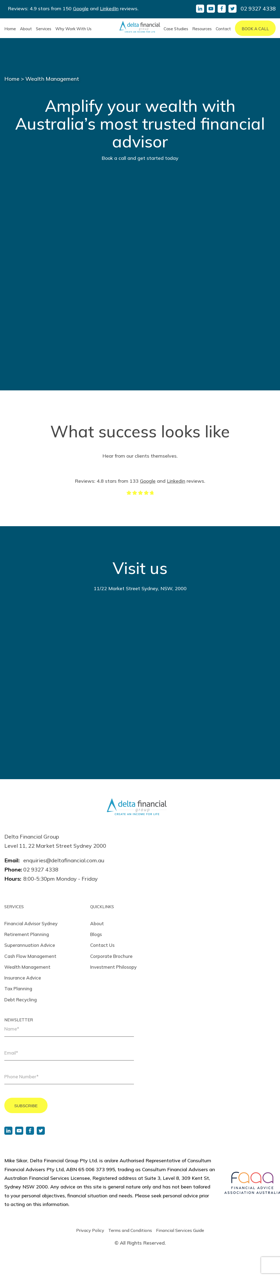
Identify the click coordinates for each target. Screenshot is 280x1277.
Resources (202, 28)
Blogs (96, 934)
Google (81, 8)
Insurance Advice (22, 978)
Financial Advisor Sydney (31, 923)
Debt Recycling (20, 999)
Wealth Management (27, 967)
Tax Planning (18, 988)
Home (10, 28)
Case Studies (176, 28)
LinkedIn (109, 8)
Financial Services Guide (180, 1230)
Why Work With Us (73, 28)
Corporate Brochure (111, 956)
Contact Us (102, 945)
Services (43, 28)
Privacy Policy (90, 1230)
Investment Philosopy (113, 967)
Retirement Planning (26, 934)
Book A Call (255, 28)
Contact (223, 28)
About (26, 28)
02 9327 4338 (258, 8)
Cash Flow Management (30, 956)
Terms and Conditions (130, 1230)
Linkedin (176, 481)
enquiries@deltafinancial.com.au (63, 860)
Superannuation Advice (29, 945)
